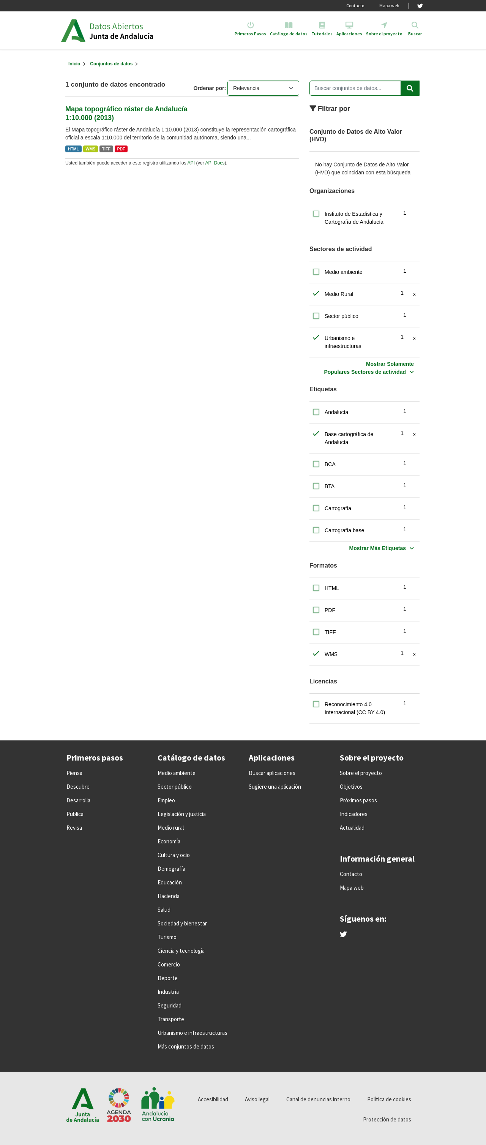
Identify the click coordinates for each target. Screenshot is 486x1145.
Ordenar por (209, 88)
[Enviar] (410, 88)
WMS (91, 149)
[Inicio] (74, 63)
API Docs (214, 163)
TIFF (106, 149)
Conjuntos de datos (111, 63)
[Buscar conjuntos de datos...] (364, 88)
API (191, 163)
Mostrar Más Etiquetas (377, 548)
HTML (73, 149)
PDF (121, 149)
